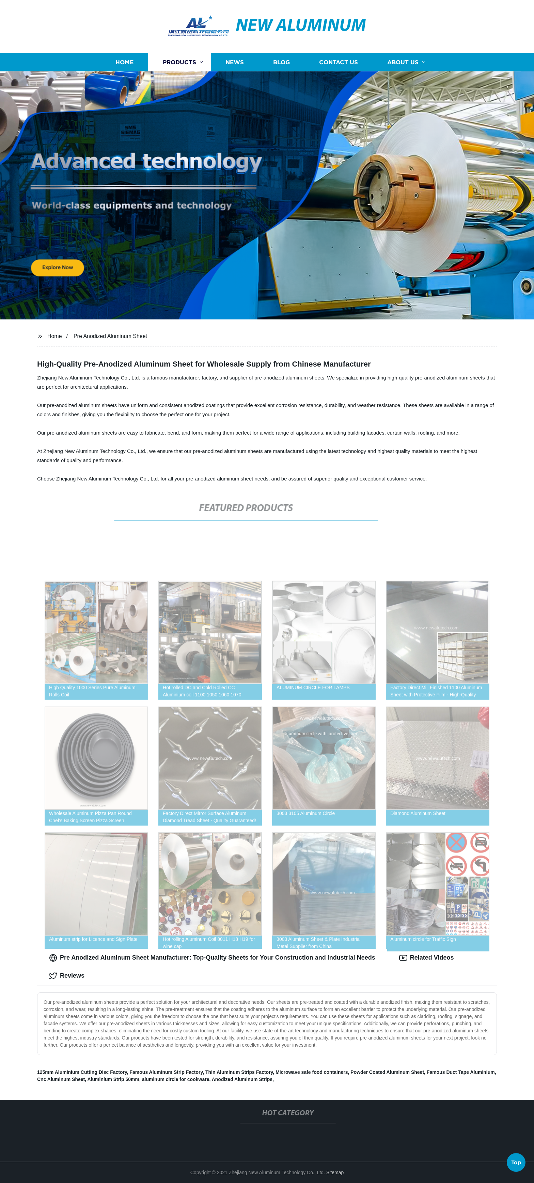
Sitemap (335, 1172)
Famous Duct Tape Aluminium (461, 1072)
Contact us (338, 62)
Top (516, 1163)
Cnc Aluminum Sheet (61, 1079)
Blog (281, 62)
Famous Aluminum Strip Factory (166, 1072)
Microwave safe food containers (312, 1072)
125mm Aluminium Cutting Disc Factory (82, 1072)
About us (403, 62)
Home (124, 62)
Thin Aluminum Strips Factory (239, 1072)
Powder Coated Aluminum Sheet (387, 1072)
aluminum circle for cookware (175, 1079)
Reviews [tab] (66, 976)
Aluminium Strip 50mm (113, 1079)
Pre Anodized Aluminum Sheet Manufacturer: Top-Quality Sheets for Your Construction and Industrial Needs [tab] (212, 958)
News (234, 62)
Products (179, 62)
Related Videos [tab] (426, 958)
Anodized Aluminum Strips (242, 1079)
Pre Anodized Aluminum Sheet (110, 336)
